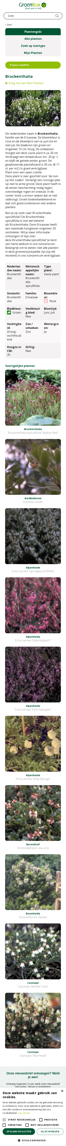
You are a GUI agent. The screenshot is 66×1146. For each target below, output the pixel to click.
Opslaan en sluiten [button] (19, 1131)
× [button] (62, 1091)
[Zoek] (33, 15)
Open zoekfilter (19, 65)
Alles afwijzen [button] (50, 1131)
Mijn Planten (33, 53)
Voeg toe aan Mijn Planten (25, 83)
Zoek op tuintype (33, 46)
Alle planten (33, 39)
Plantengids (33, 32)
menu (6, 6)
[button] (33, 1140)
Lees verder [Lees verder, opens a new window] (24, 1113)
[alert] (33, 1116)
